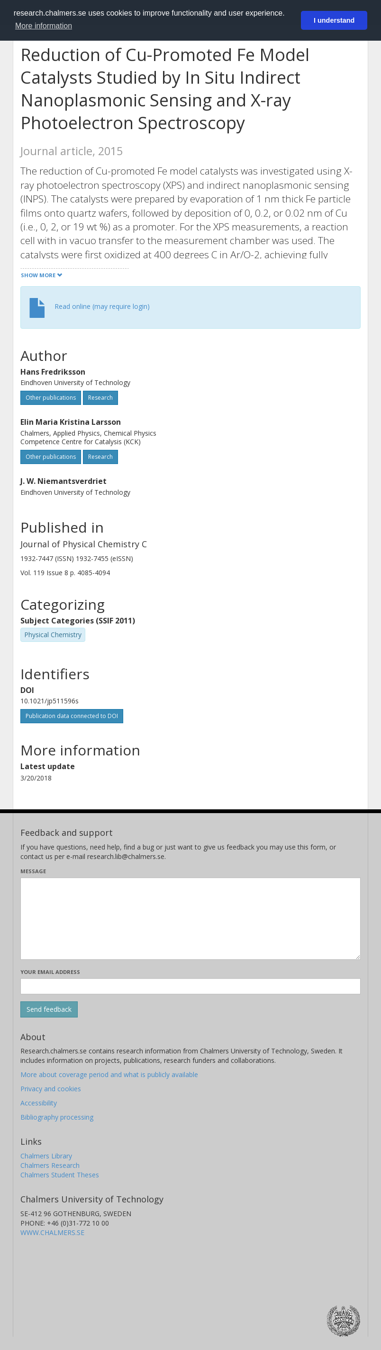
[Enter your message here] (190, 918)
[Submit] (49, 1009)
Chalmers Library (46, 1155)
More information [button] (43, 26)
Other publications (51, 398)
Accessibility (38, 1102)
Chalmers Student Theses (59, 1174)
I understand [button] (334, 20)
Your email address (50, 971)
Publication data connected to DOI (72, 716)
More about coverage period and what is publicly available (109, 1074)
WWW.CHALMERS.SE (52, 1232)
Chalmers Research (50, 1165)
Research (100, 398)
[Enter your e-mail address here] (190, 986)
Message (33, 871)
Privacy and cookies (50, 1088)
